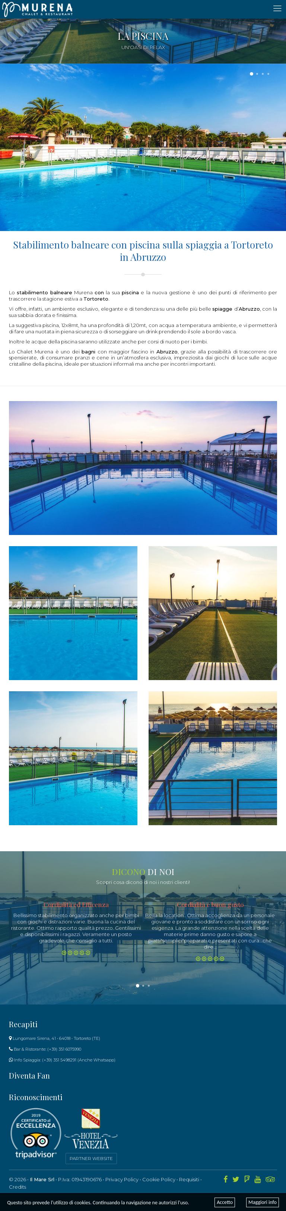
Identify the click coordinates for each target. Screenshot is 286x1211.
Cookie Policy (158, 1179)
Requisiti (189, 1179)
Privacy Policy (122, 1179)
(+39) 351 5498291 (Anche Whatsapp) (78, 1060)
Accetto (225, 1202)
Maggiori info (262, 1202)
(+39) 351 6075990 (64, 1049)
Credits (17, 1187)
